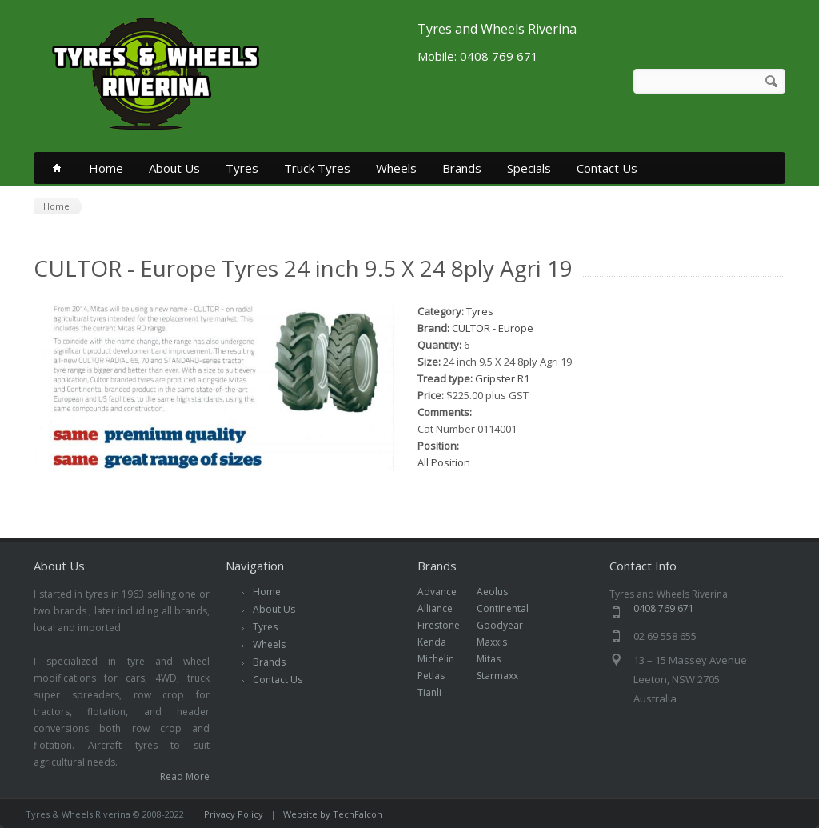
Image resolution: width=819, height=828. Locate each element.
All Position (443, 462)
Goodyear (508, 625)
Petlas (439, 675)
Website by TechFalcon (332, 814)
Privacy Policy (233, 814)
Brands (461, 168)
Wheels (396, 168)
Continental (511, 608)
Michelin (444, 659)
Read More (185, 776)
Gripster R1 (502, 378)
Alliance (443, 608)
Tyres (242, 168)
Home (106, 168)
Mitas (497, 659)
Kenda (440, 642)
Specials (529, 168)
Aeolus (501, 591)
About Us (174, 168)
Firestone (447, 625)
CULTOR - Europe (492, 328)
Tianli (437, 692)
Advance (445, 591)
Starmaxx (506, 675)
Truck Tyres (317, 168)
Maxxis (500, 642)
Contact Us (607, 168)
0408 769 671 (663, 608)
